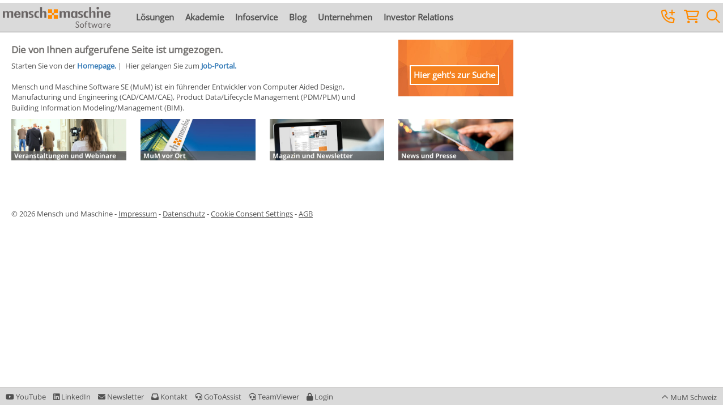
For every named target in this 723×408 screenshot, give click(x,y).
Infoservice (256, 17)
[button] (320, 397)
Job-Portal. (218, 66)
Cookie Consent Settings (252, 214)
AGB (306, 214)
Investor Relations (418, 17)
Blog (298, 17)
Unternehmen (345, 17)
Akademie (204, 17)
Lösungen (155, 17)
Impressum (137, 214)
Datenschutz (184, 214)
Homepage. (96, 66)
